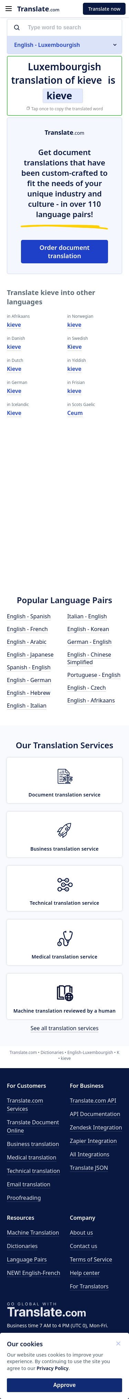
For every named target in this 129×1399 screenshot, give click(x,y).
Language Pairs (27, 1259)
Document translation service (65, 794)
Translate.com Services (25, 1105)
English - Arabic (26, 642)
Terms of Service (91, 1259)
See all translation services (65, 1028)
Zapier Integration (93, 1141)
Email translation (28, 1184)
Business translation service (64, 848)
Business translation (33, 1144)
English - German (29, 680)
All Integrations (89, 1154)
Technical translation (33, 1171)
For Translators (89, 1286)
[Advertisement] (64, 515)
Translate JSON (89, 1168)
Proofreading (24, 1198)
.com (38, 8)
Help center (85, 1273)
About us (81, 1232)
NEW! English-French (33, 1273)
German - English (89, 642)
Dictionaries (22, 1246)
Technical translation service (64, 903)
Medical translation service (64, 956)
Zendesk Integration (96, 1127)
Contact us (83, 1246)
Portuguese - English (94, 675)
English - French (27, 629)
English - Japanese (30, 654)
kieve (14, 324)
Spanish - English (29, 667)
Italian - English (87, 616)
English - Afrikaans (91, 700)
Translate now (104, 9)
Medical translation (31, 1157)
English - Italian (26, 705)
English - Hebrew (28, 693)
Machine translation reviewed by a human (64, 1010)
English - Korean (88, 629)
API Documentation (95, 1114)
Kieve (14, 369)
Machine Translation (33, 1232)
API (93, 1100)
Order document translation (64, 251)
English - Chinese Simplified (89, 658)
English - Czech (86, 687)
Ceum (75, 413)
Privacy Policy (53, 1368)
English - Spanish (29, 616)
